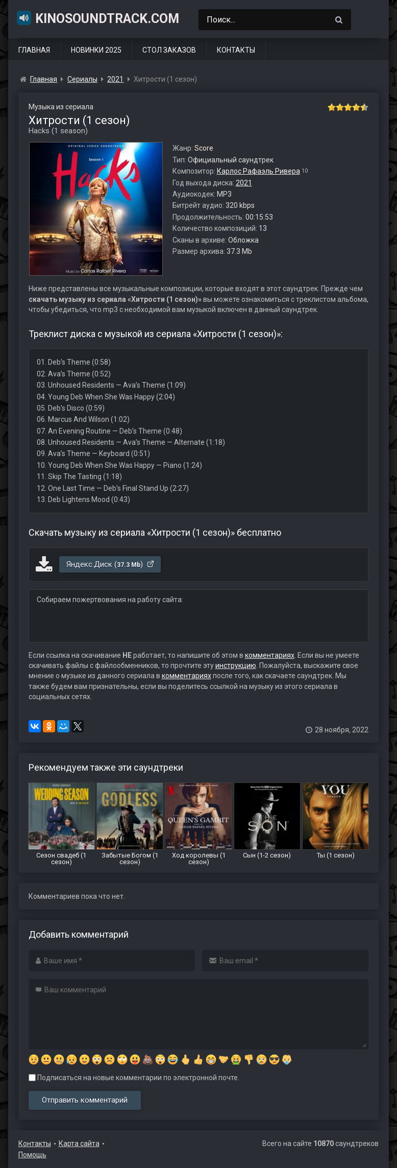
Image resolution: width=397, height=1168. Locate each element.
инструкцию (235, 665)
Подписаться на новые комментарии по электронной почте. (134, 1078)
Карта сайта (79, 1143)
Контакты (236, 50)
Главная (34, 50)
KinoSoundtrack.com (97, 18)
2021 (244, 183)
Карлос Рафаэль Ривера (258, 171)
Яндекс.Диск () (110, 564)
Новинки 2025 (96, 50)
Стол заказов (169, 50)
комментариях (269, 655)
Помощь (32, 1155)
